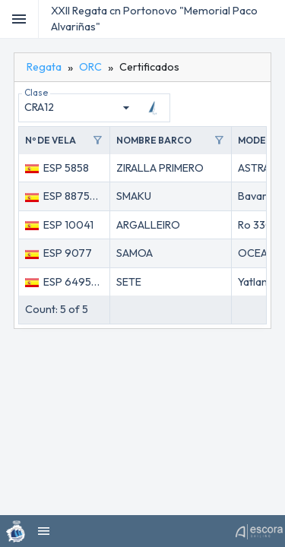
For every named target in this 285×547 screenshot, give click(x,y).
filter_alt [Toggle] (97, 140)
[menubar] (271, 19)
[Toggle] (19, 19)
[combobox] (79, 108)
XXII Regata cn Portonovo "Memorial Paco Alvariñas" (154, 18)
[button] (64, 140)
